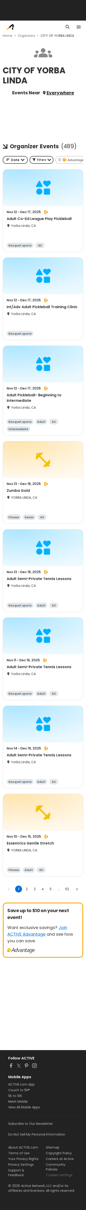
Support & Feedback (16, 1172)
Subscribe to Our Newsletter (30, 1123)
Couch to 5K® (19, 1090)
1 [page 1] (18, 889)
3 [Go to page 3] (35, 889)
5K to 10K (15, 1096)
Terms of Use (19, 1153)
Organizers (26, 35)
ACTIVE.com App (21, 1084)
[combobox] (15, 160)
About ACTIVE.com (23, 1147)
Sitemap (52, 1147)
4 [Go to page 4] (43, 889)
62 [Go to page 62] (67, 889)
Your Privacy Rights (23, 1159)
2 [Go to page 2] (27, 889)
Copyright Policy (59, 1153)
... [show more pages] (59, 889)
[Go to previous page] (9, 889)
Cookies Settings (59, 1175)
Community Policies (55, 1167)
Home (7, 35)
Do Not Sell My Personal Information (36, 1134)
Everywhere (60, 93)
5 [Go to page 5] (51, 889)
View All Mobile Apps (24, 1107)
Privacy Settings (21, 1164)
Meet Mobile (18, 1101)
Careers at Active (60, 1159)
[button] (41, 160)
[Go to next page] (76, 889)
